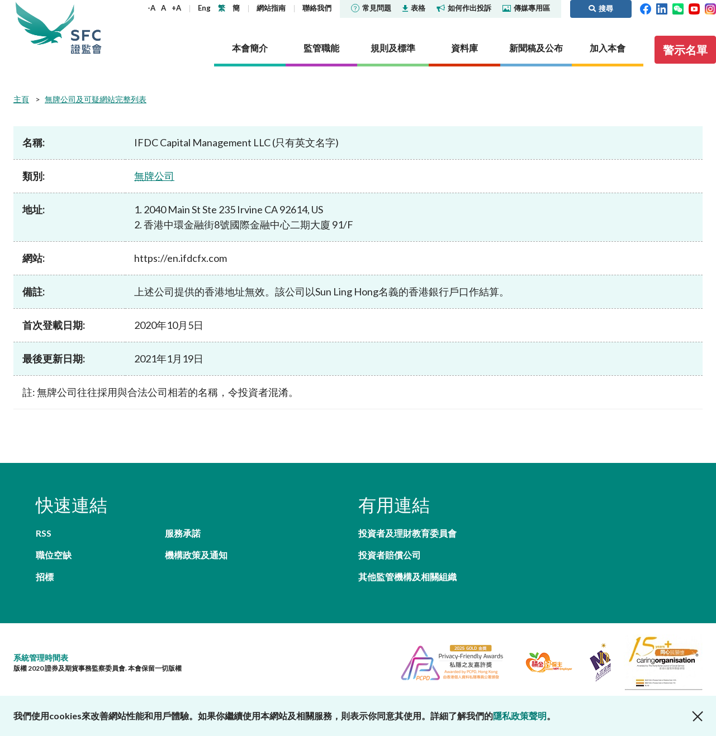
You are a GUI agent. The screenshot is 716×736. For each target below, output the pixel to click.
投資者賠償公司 (389, 554)
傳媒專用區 (526, 7)
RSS (43, 533)
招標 (45, 576)
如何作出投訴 (464, 7)
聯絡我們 (316, 7)
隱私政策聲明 (520, 715)
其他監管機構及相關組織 (407, 576)
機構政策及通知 (196, 554)
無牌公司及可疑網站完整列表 (95, 99)
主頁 (21, 99)
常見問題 (371, 7)
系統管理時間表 (40, 657)
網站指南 (271, 7)
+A (176, 7)
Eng (204, 7)
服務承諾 (183, 533)
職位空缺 (54, 554)
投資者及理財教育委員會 (407, 533)
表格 (413, 7)
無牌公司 (154, 176)
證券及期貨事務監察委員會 (86, 27)
